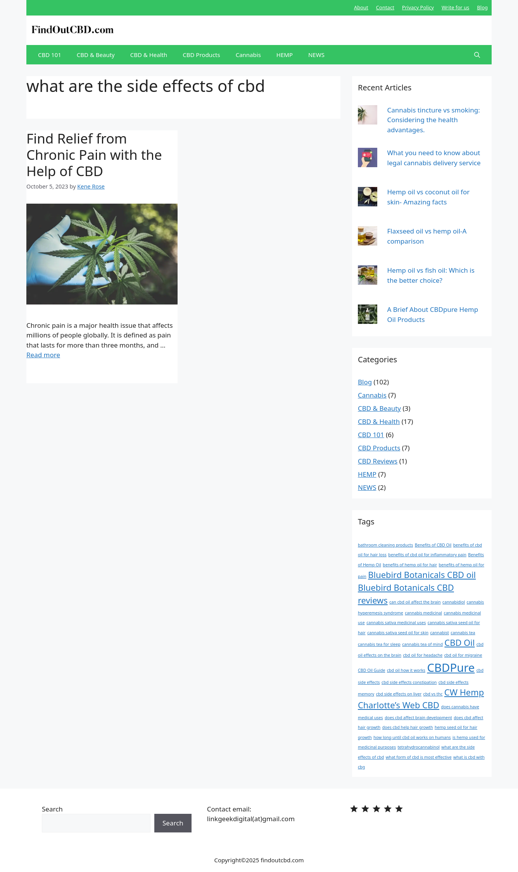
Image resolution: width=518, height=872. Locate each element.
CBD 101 (49, 55)
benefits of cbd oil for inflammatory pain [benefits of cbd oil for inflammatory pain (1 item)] (427, 554)
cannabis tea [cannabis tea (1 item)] (463, 632)
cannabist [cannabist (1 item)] (439, 632)
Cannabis (248, 55)
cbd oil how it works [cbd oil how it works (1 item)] (406, 670)
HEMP (284, 55)
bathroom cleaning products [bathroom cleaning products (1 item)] (385, 545)
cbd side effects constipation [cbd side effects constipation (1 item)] (409, 682)
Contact (385, 7)
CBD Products (201, 55)
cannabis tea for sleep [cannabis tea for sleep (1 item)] (379, 644)
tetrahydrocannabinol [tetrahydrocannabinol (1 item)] (418, 747)
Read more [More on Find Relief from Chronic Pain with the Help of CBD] (43, 354)
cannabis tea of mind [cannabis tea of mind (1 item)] (422, 644)
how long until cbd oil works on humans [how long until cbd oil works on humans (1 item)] (412, 737)
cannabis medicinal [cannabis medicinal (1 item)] (423, 613)
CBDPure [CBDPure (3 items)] (451, 667)
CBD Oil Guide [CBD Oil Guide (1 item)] (371, 670)
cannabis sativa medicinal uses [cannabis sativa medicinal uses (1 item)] (396, 622)
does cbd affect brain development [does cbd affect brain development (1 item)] (418, 717)
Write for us (455, 7)
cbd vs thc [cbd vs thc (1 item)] (433, 694)
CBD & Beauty (96, 55)
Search (52, 809)
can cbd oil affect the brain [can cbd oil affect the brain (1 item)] (414, 602)
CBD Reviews (377, 461)
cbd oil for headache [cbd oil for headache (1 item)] (422, 655)
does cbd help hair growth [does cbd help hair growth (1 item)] (407, 727)
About (361, 7)
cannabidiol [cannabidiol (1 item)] (453, 602)
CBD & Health (148, 55)
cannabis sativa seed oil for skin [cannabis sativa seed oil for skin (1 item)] (397, 632)
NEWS (316, 55)
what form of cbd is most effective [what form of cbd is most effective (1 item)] (419, 757)
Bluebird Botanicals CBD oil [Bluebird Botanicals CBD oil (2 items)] (422, 574)
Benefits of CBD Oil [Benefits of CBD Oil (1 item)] (433, 545)
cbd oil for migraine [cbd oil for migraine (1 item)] (463, 655)
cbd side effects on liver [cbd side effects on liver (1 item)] (399, 694)
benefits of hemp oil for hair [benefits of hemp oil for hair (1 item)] (410, 564)
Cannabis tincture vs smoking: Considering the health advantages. (433, 120)
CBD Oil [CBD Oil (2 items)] (459, 642)
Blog (482, 7)
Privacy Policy (418, 7)
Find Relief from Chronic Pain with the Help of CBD (94, 154)
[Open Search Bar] (477, 54)
